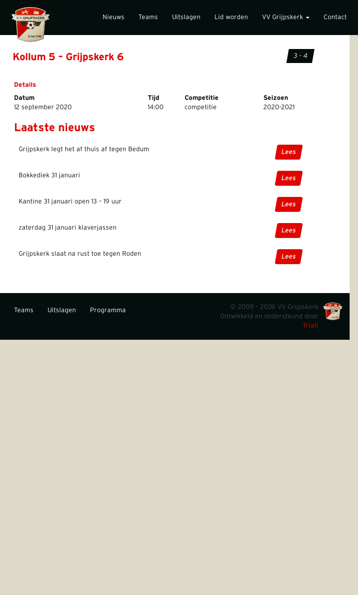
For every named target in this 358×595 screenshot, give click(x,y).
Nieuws (113, 17)
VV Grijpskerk (286, 17)
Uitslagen (186, 17)
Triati (310, 325)
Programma (108, 310)
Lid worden (231, 17)
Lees (288, 152)
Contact (335, 17)
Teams (148, 17)
